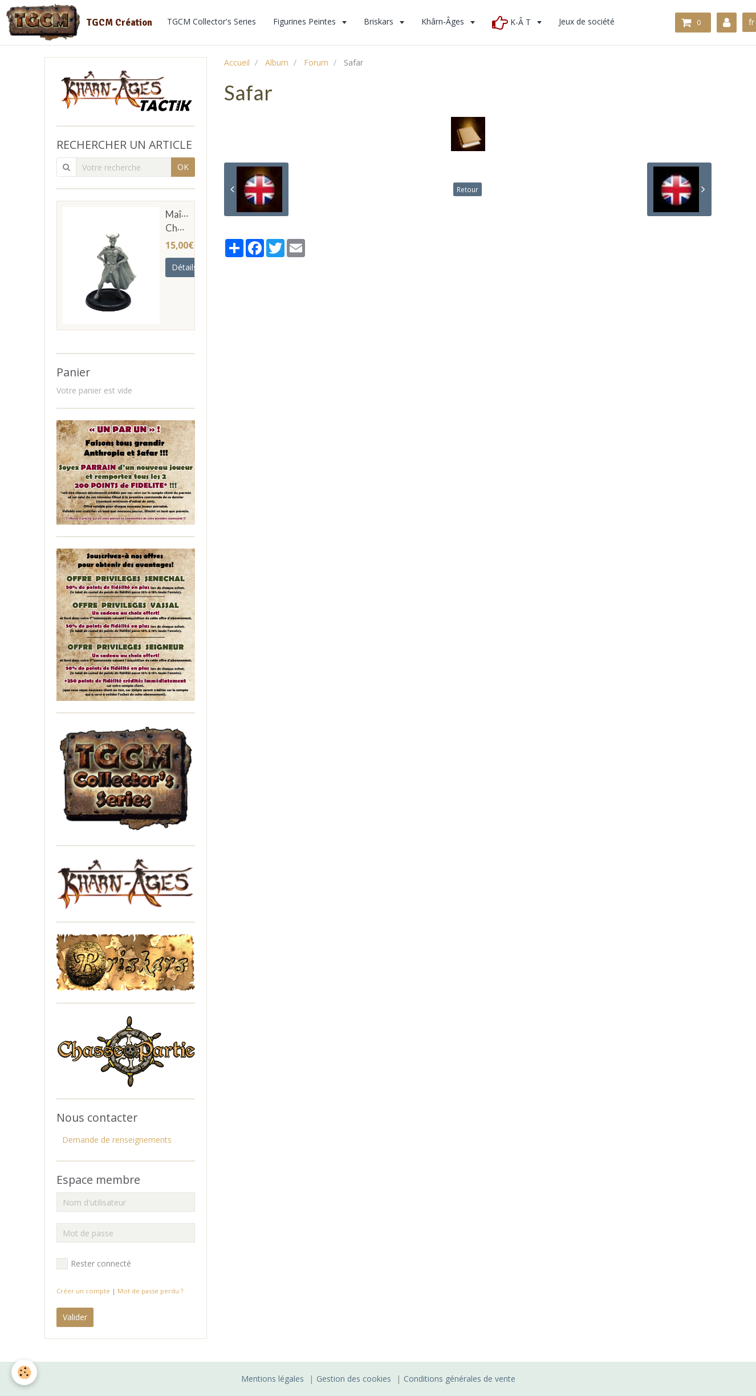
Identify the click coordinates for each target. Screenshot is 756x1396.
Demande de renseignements (117, 1139)
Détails (184, 267)
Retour (467, 189)
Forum (316, 62)
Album (276, 62)
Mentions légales (272, 1378)
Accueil (237, 62)
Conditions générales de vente (459, 1378)
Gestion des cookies (353, 1378)
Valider (75, 1317)
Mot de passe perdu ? (150, 1291)
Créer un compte (83, 1291)
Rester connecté (93, 1263)
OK (183, 166)
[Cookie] (24, 1372)
